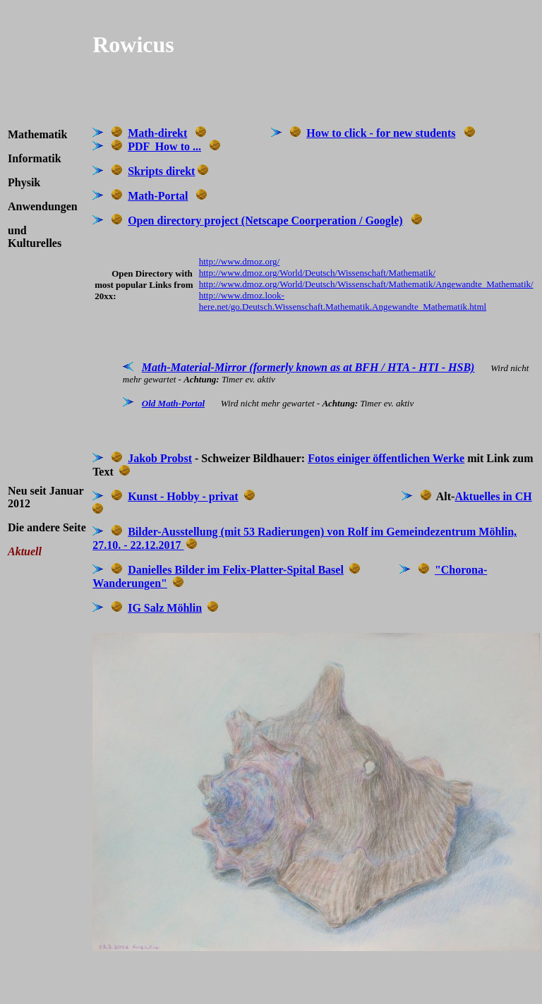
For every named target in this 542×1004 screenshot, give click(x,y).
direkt (172, 133)
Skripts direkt (161, 171)
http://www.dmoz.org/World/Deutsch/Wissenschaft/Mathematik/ (317, 272)
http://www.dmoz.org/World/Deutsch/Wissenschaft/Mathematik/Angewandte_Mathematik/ (366, 284)
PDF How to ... (164, 146)
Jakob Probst (160, 458)
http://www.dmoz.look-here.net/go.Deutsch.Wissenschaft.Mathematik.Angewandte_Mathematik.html (342, 301)
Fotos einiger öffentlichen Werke (386, 458)
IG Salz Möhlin (165, 608)
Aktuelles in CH (492, 496)
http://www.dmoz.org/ (239, 261)
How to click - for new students (380, 133)
